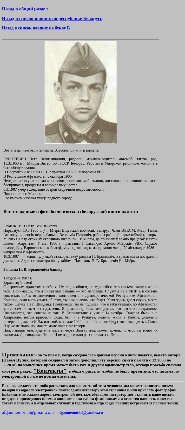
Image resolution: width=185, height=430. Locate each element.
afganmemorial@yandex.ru (80, 412)
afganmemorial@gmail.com (28, 412)
